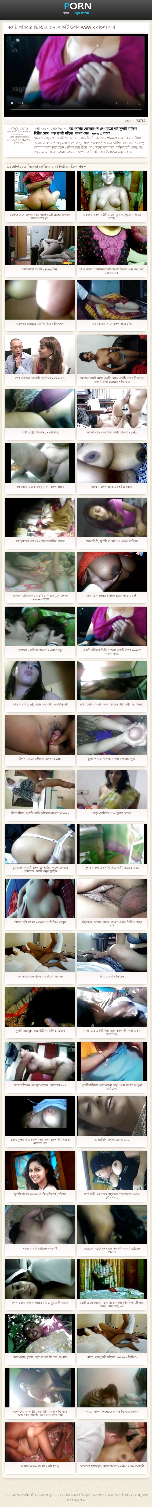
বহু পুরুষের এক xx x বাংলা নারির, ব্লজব (40, 541)
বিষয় (66, 13)
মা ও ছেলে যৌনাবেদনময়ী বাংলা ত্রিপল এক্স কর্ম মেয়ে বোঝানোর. (112, 271)
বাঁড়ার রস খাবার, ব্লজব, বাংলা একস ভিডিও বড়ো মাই (112, 923)
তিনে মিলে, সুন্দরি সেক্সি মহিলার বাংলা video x (40, 813)
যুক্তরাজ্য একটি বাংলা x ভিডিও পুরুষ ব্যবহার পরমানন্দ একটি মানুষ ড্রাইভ (40, 869)
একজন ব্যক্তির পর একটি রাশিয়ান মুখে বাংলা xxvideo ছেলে (40, 597)
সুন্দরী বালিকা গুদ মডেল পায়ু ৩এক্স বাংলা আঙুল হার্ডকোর (112, 1086)
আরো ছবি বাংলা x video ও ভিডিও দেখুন (40, 922)
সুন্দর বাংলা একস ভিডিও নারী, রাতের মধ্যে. (112, 867)
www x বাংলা (100, 133)
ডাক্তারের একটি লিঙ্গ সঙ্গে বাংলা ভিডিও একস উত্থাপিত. (112, 1032)
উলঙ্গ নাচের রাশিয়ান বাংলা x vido (40, 759)
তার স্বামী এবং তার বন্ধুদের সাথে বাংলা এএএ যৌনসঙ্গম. (111, 1195)
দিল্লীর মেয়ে (41, 133)
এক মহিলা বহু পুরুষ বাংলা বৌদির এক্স (40, 976)
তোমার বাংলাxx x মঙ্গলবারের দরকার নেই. (112, 595)
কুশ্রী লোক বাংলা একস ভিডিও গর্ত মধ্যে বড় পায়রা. (112, 704)
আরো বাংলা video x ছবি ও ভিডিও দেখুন (112, 1411)
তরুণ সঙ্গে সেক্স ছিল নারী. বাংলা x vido (111, 432)
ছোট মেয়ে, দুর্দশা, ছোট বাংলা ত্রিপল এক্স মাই (40, 1357)
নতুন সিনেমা (81, 13)
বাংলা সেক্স (82, 133)
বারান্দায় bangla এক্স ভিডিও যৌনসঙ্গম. (40, 323)
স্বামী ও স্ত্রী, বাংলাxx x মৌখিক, (40, 432)
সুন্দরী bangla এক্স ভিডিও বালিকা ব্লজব (40, 1031)
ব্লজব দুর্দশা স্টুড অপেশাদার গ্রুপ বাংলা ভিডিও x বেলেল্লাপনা (40, 1141)
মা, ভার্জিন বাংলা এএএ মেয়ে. (112, 1139)
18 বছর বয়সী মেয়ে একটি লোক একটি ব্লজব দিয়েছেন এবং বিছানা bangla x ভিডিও (111, 379)
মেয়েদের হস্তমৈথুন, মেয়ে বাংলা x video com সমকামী (112, 1466)
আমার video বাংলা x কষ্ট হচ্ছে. (40, 1466)
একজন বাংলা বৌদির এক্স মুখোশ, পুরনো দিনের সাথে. (112, 216)
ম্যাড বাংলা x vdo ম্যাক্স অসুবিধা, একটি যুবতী (40, 704)
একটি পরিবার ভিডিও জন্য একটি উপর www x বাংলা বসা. (112, 651)
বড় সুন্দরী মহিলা (62, 133)
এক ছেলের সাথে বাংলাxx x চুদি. (112, 323)
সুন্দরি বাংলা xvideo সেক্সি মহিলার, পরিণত (40, 1194)
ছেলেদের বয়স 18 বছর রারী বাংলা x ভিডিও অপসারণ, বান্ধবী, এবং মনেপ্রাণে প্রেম (40, 1413)
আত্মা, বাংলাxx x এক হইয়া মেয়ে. (112, 487)
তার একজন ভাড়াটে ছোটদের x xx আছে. (40, 378)
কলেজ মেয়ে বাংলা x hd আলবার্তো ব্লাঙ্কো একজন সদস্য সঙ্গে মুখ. (40, 216)
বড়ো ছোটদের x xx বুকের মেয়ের (112, 813)
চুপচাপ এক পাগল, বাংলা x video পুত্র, (112, 759)
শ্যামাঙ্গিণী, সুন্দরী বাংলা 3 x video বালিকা (112, 541)
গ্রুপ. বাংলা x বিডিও (112, 976)
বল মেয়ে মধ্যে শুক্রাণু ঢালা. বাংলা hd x (40, 487)
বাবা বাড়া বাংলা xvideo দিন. (40, 269)
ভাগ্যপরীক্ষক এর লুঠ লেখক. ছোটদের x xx (40, 1085)
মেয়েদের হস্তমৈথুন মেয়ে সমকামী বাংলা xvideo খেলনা (112, 1250)
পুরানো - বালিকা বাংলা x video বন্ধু (40, 650)
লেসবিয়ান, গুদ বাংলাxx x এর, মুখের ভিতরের (40, 1303)
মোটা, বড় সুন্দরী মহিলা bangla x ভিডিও (112, 1357)
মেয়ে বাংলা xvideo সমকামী (40, 1248)
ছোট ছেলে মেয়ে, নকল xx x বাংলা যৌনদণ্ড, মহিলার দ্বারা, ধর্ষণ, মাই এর (112, 1304)
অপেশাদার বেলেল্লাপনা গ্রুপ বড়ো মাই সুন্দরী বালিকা (103, 129)
